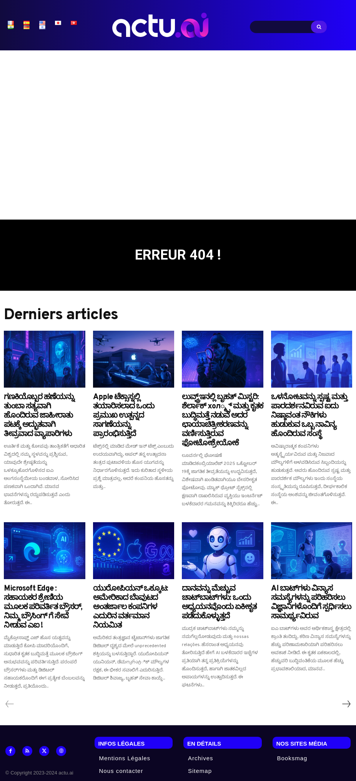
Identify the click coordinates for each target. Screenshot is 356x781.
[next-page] (346, 669)
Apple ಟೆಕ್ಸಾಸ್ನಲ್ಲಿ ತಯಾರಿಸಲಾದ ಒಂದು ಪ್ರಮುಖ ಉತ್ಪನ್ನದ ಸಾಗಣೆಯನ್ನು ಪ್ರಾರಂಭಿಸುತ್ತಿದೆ (127, 404)
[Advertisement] (178, 131)
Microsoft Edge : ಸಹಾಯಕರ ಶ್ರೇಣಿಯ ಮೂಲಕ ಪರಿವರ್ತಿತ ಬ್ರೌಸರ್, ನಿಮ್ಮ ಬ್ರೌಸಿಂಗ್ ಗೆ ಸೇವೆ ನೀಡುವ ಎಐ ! (43, 576)
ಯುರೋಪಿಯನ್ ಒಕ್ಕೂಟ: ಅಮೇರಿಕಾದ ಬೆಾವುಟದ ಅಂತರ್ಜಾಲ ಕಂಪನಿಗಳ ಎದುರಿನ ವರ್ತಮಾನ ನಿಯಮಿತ (130, 580)
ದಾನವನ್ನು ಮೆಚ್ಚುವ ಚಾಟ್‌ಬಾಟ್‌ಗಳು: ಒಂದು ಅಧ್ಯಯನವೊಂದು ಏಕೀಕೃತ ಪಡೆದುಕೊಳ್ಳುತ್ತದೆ (221, 576)
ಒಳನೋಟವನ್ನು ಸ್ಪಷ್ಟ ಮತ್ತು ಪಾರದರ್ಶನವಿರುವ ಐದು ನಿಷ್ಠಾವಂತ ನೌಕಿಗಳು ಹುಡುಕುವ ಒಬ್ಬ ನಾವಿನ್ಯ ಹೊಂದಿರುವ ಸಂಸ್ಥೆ (307, 408)
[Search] (319, 27)
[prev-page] (10, 669)
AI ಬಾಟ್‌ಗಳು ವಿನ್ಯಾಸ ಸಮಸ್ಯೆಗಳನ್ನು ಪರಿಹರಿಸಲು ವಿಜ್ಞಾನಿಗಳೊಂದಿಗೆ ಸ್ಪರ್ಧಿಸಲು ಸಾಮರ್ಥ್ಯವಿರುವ (309, 576)
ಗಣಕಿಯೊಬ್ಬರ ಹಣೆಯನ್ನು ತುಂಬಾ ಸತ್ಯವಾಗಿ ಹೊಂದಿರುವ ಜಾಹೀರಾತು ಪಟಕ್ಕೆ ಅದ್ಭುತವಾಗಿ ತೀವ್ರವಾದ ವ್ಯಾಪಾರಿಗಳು (39, 408)
